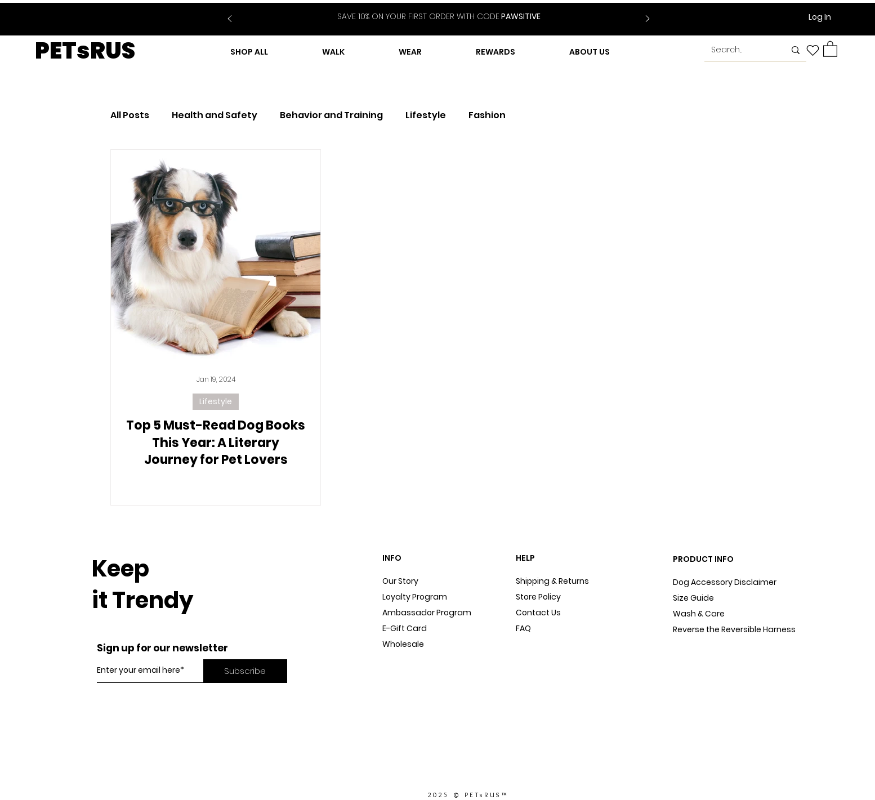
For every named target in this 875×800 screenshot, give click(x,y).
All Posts (129, 115)
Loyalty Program (414, 596)
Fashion (487, 115)
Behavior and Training (331, 115)
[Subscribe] (245, 671)
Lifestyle (425, 115)
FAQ (523, 628)
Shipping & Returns (552, 581)
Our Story (400, 581)
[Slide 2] (446, 10)
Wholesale (403, 644)
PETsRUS (85, 50)
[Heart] (813, 50)
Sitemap (533, 644)
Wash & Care (699, 613)
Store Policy (538, 596)
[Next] (647, 19)
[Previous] (229, 19)
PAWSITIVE (439, 16)
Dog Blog (399, 659)
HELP (525, 558)
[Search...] (739, 50)
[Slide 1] (432, 10)
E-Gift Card (404, 628)
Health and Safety (214, 115)
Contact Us (538, 612)
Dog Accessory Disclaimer (725, 582)
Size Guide (693, 598)
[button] (830, 48)
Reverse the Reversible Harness (734, 629)
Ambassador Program (426, 612)
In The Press (405, 675)
